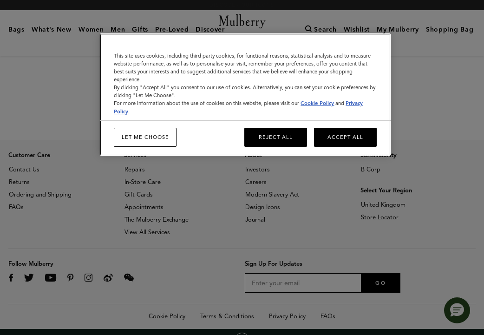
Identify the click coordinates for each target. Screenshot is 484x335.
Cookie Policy (317, 103)
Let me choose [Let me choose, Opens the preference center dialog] (145, 137)
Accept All (345, 137)
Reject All (276, 137)
